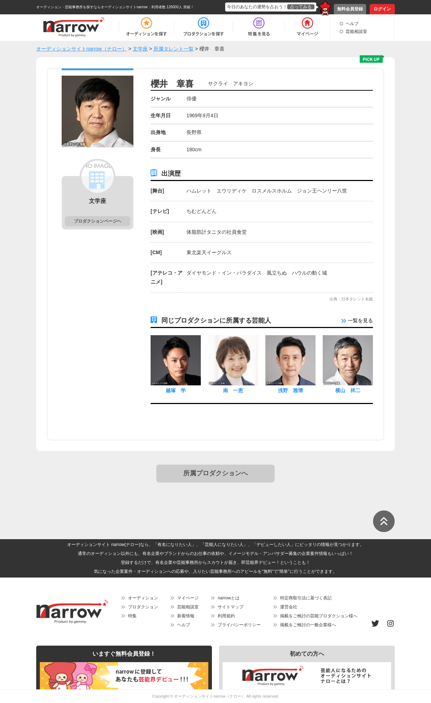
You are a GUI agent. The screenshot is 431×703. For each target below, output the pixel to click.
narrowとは (229, 597)
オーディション (143, 597)
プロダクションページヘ (97, 221)
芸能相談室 (356, 31)
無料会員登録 (350, 8)
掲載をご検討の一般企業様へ (308, 624)
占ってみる (301, 6)
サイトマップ (230, 606)
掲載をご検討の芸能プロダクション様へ (318, 615)
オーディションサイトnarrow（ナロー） (209, 696)
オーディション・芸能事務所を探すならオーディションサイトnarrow (92, 7)
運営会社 (288, 606)
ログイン (382, 8)
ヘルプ (352, 23)
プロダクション (143, 606)
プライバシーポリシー (239, 624)
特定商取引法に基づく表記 (306, 597)
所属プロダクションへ (215, 473)
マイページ (188, 597)
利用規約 (226, 615)
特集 (132, 615)
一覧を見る (357, 320)
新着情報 (185, 615)
